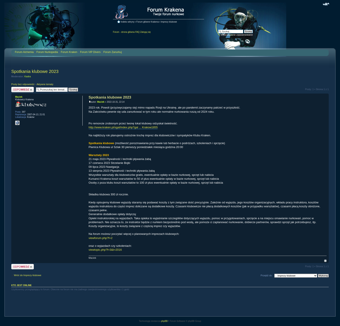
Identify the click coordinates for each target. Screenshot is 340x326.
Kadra (28, 76)
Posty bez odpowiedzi (22, 84)
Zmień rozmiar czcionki (326, 4)
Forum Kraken (69, 52)
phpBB (164, 321)
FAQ (137, 32)
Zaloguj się (145, 32)
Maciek (100, 102)
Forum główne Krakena (147, 22)
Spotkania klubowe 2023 (35, 71)
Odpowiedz (22, 89)
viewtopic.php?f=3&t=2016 (105, 249)
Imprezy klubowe (169, 22)
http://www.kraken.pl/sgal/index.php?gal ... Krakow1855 (123, 127)
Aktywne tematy (44, 84)
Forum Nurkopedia (47, 52)
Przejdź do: (267, 275)
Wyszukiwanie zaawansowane (237, 34)
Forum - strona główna (124, 32)
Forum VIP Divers (90, 52)
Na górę (325, 261)
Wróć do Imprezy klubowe (27, 275)
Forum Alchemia (24, 52)
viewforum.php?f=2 (101, 238)
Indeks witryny (127, 22)
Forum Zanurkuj (112, 52)
